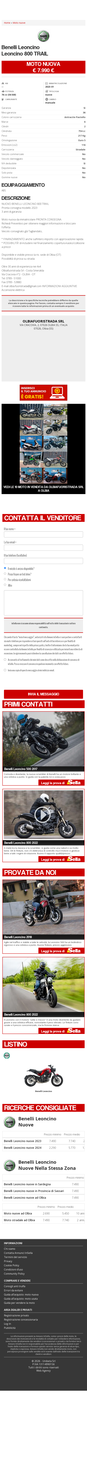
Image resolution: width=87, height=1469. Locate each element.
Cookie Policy (11, 1265)
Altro (8, 585)
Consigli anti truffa (14, 1286)
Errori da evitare (13, 1290)
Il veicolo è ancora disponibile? (19, 568)
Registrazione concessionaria (21, 1319)
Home (7, 22)
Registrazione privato (16, 1315)
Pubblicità (9, 1328)
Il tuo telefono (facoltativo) (15, 555)
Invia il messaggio (43, 694)
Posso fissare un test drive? (17, 574)
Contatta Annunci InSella (18, 1253)
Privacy (8, 1261)
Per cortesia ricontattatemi (17, 580)
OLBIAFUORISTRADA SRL (43, 321)
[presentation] (28, 681)
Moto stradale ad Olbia (19, 1220)
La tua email (10, 542)
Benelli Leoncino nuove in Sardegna (27, 1184)
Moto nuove (19, 22)
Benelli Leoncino (43, 1079)
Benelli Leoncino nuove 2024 (22, 1148)
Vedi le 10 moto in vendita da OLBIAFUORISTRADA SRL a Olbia (43, 488)
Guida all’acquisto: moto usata (21, 1298)
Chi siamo (9, 1249)
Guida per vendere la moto (19, 1303)
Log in (7, 1323)
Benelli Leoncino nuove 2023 (22, 1141)
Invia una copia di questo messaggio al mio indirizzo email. (29, 670)
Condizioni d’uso (13, 1269)
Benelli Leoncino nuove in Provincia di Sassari (34, 1191)
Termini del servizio (15, 1257)
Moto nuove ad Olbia (18, 1213)
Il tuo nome (9, 529)
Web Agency (43, 1370)
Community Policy (14, 1273)
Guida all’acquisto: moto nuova (21, 1294)
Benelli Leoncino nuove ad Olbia (25, 1197)
